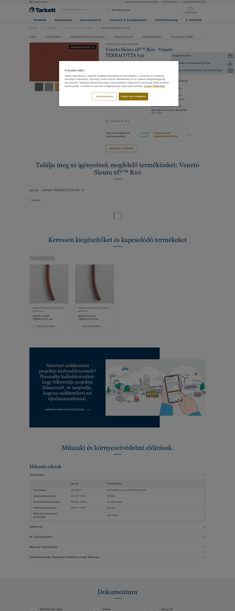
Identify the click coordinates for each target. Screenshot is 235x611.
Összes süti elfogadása (133, 96)
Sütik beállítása (104, 96)
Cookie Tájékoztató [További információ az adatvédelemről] (154, 86)
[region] (118, 83)
